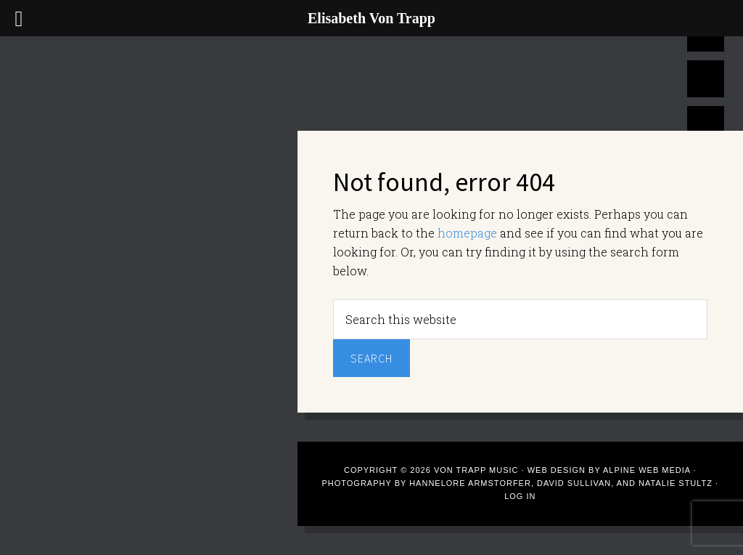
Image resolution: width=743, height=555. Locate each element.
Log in (519, 496)
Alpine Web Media (648, 470)
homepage (467, 232)
